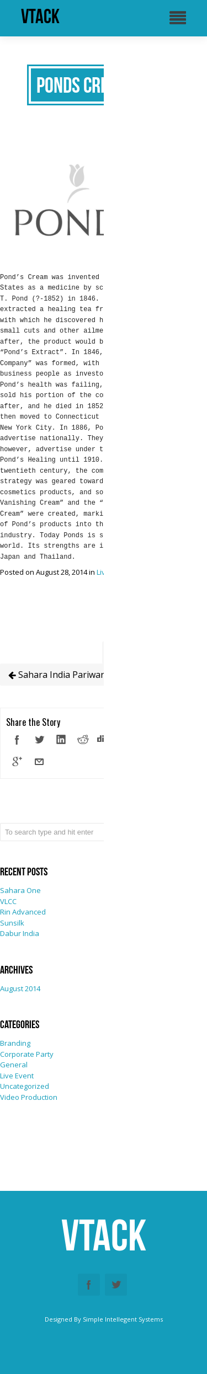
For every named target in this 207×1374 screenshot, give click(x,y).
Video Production (28, 1097)
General (14, 1065)
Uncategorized (24, 1086)
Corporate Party (27, 1054)
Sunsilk (12, 923)
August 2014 (20, 988)
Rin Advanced (23, 912)
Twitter (116, 1285)
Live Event (17, 1076)
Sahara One (20, 890)
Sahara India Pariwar (56, 675)
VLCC (8, 901)
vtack (40, 16)
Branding (15, 1043)
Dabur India (19, 933)
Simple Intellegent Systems (123, 1319)
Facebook (89, 1285)
